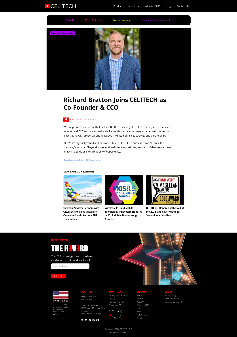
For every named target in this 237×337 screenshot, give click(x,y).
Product (117, 6)
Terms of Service (172, 298)
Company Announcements (156, 20)
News (139, 311)
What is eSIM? (152, 6)
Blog (168, 6)
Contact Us (183, 6)
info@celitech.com (88, 296)
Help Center (142, 314)
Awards (70, 20)
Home (139, 295)
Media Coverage (122, 20)
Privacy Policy (170, 295)
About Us (133, 6)
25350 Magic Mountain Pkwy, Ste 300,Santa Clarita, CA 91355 (93, 309)
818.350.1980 (86, 299)
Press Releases (93, 20)
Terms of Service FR (173, 302)
